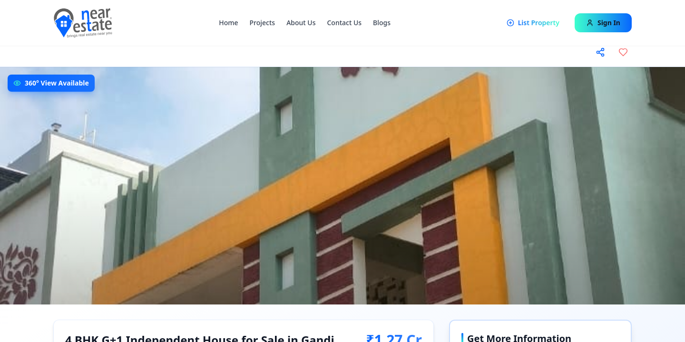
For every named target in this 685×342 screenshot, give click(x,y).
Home (228, 22)
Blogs (382, 22)
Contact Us (344, 22)
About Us (300, 22)
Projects (262, 22)
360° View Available (57, 82)
